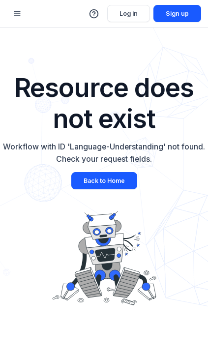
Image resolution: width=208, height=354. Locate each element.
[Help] (94, 14)
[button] (94, 14)
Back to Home (104, 180)
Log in (128, 13)
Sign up (177, 13)
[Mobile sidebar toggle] (17, 13)
